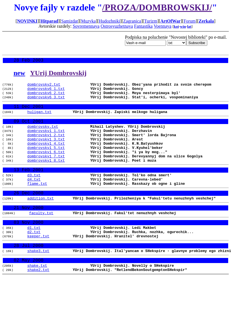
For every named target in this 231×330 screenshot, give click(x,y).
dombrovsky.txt (42, 134)
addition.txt (40, 219)
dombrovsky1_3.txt (46, 150)
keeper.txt (38, 262)
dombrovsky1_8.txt (46, 175)
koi (176, 26)
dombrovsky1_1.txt (46, 139)
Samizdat (69, 21)
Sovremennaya (86, 26)
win (183, 26)
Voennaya (162, 26)
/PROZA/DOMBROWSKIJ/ (157, 7)
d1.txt (34, 252)
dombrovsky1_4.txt (46, 155)
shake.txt (37, 295)
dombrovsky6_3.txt (46, 101)
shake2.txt (38, 300)
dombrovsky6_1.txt (46, 91)
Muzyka (88, 21)
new (19, 74)
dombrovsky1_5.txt (46, 160)
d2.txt (34, 257)
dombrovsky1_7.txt (46, 170)
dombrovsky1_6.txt (46, 165)
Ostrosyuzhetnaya (117, 26)
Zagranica (132, 21)
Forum (190, 21)
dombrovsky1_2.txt (46, 144)
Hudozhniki (109, 21)
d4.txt (34, 197)
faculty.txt (41, 235)
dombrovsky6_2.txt (46, 96)
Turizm (150, 21)
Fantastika (143, 26)
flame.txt (37, 202)
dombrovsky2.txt (43, 86)
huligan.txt (39, 118)
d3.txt (34, 192)
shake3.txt (38, 279)
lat (189, 26)
